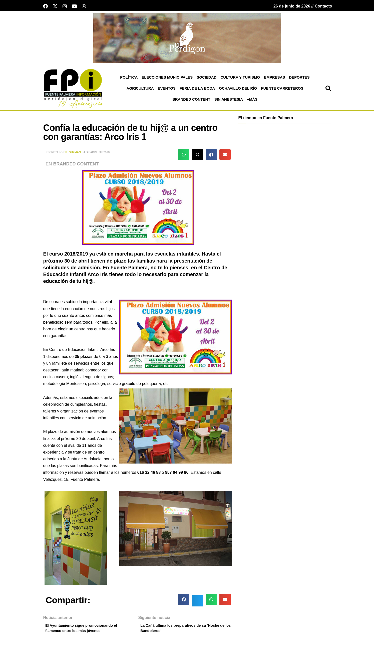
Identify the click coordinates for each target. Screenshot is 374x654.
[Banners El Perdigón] (187, 39)
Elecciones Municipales (167, 79)
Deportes (299, 79)
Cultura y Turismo (240, 79)
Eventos (167, 90)
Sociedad (206, 79)
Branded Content (191, 101)
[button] (328, 90)
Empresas (274, 79)
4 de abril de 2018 (97, 153)
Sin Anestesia (228, 101)
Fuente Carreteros (282, 90)
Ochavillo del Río (238, 90)
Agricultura (140, 90)
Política (129, 79)
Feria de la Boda (197, 90)
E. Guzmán (73, 153)
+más (252, 101)
